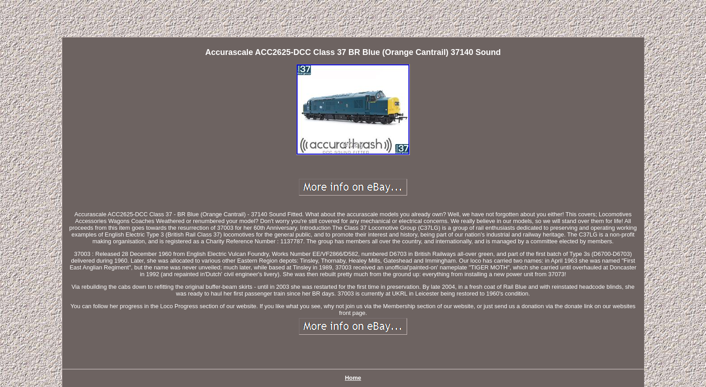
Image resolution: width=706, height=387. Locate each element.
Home (353, 377)
